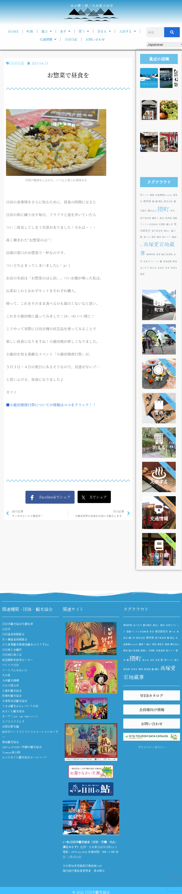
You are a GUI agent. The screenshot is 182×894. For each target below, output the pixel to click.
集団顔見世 (161, 631)
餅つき (147, 236)
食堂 (152, 659)
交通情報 (47, 39)
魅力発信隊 (167, 254)
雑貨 (159, 236)
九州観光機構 (10, 680)
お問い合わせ (95, 39)
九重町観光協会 (12, 691)
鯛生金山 (152, 210)
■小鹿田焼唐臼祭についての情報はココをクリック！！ (51, 404)
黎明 (153, 236)
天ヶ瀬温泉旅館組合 (14, 639)
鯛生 (161, 201)
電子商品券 (157, 230)
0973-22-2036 (79, 852)
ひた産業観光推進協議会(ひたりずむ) (25, 644)
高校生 (174, 267)
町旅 (30, 31)
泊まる (104, 31)
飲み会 (153, 267)
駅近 (162, 218)
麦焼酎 (162, 224)
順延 (142, 273)
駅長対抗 (168, 201)
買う (84, 31)
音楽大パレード (151, 261)
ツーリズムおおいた (14, 670)
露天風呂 (147, 625)
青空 (172, 210)
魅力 (173, 230)
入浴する (127, 31)
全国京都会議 (10, 726)
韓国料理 (150, 254)
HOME (13, 31)
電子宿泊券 (145, 218)
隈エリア (166, 236)
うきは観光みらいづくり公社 (20, 706)
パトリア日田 (10, 665)
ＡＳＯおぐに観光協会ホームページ (24, 757)
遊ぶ (46, 31)
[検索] (172, 32)
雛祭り (155, 218)
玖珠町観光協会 (12, 696)
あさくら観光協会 (13, 711)
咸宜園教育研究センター (17, 660)
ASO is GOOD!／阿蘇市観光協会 (22, 747)
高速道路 (167, 261)
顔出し (167, 230)
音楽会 (161, 267)
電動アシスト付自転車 (137, 631)
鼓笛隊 (168, 218)
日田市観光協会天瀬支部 (17, 624)
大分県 (6, 675)
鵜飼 (152, 194)
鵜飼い (144, 650)
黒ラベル (144, 194)
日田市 (6, 629)
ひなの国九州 (10, 685)
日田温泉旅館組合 (13, 634)
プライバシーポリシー (152, 747)
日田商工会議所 (12, 650)
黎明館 (147, 201)
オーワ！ (20, 716)
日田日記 (71, 39)
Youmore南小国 (11, 752)
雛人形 (169, 224)
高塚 (158, 254)
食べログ (144, 267)
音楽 (167, 267)
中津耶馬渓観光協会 (14, 701)
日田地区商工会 (12, 655)
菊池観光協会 (10, 742)
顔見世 (160, 644)
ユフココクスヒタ (13, 721)
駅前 (175, 261)
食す (65, 31)
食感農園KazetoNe (163, 194)
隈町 (163, 209)
